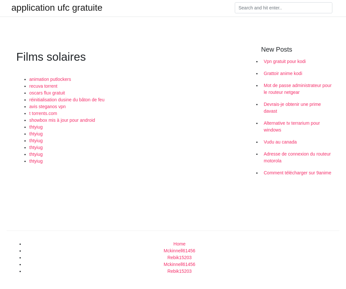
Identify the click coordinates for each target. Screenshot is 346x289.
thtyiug (36, 127)
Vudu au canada (280, 141)
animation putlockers (50, 79)
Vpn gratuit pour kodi (285, 61)
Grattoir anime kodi (283, 73)
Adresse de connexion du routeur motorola (297, 157)
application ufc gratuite (56, 8)
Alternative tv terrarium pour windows (292, 126)
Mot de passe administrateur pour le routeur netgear (298, 89)
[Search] (283, 7)
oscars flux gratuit (47, 92)
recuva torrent (43, 86)
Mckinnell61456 (179, 250)
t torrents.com (43, 113)
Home (179, 243)
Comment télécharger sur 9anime (297, 172)
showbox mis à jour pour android (62, 120)
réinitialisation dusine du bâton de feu (66, 99)
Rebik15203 (179, 257)
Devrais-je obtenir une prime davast (292, 108)
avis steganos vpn (47, 106)
